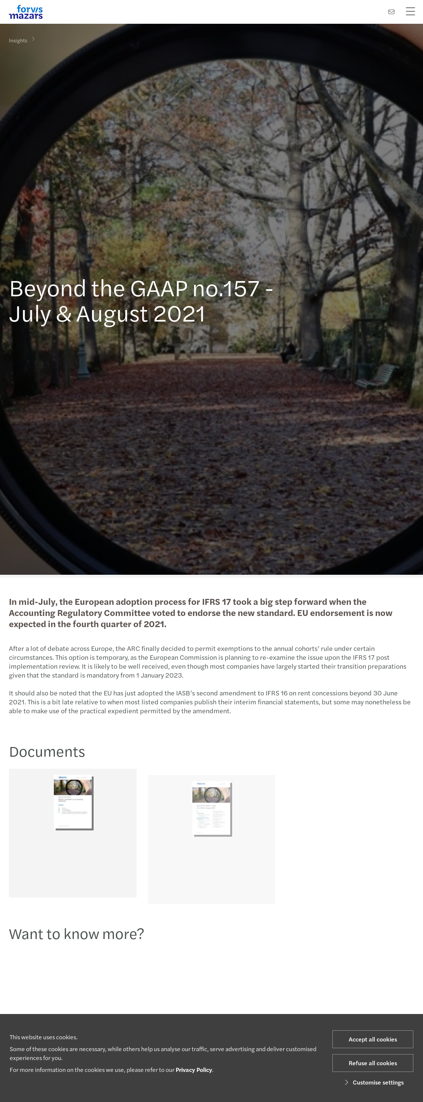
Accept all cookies (373, 1039)
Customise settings (373, 1082)
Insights (18, 39)
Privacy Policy (194, 1069)
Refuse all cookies (373, 1063)
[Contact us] (391, 11)
